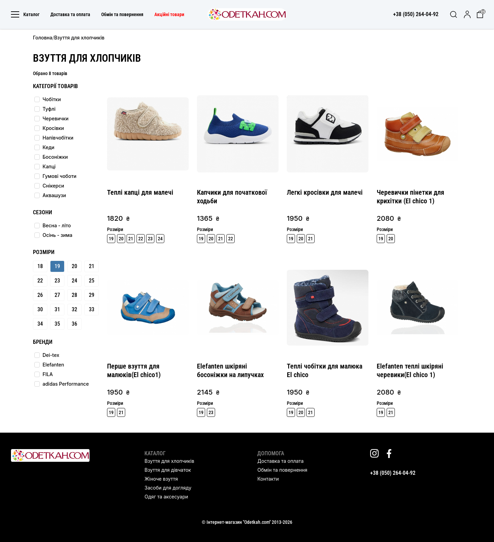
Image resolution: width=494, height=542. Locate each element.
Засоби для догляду (167, 488)
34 (40, 324)
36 (74, 324)
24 (74, 280)
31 (57, 309)
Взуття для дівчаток (167, 470)
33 (91, 309)
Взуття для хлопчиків (169, 461)
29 (91, 295)
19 (57, 266)
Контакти (268, 479)
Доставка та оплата (70, 14)
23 (57, 280)
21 (91, 266)
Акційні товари (169, 14)
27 (57, 295)
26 (40, 295)
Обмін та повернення (122, 14)
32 (74, 309)
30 (40, 309)
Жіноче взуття (161, 479)
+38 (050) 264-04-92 (392, 473)
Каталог (25, 14)
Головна (42, 37)
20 (74, 266)
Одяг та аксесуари (166, 496)
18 (40, 266)
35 (57, 324)
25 (91, 280)
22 (40, 280)
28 (74, 295)
